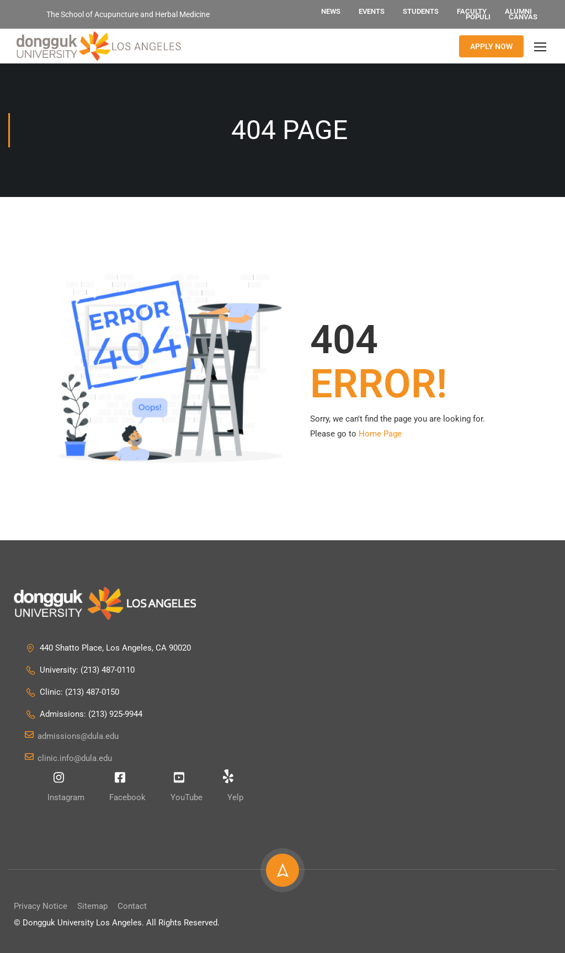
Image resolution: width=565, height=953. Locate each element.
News (330, 11)
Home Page (380, 434)
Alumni (518, 11)
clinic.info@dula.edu (68, 759)
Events (372, 11)
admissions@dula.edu (72, 737)
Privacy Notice (40, 906)
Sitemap (92, 906)
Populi (478, 17)
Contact (132, 906)
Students (421, 11)
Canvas (523, 17)
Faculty (472, 11)
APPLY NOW (491, 46)
